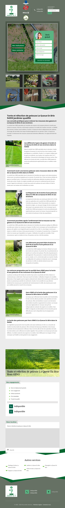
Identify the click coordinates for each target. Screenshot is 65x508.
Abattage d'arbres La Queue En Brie (12, 466)
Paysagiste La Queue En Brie (50, 466)
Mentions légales (37, 504)
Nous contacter (17, 50)
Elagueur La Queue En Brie (14, 470)
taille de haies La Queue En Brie (32, 469)
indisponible (40, 9)
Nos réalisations (18, 45)
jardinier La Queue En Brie (32, 465)
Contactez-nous (47, 504)
